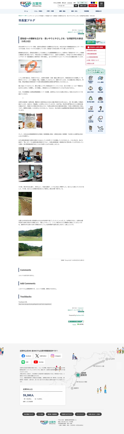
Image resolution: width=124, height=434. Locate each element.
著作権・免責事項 (52, 414)
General (80, 30)
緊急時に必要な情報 (95, 47)
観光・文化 (74, 11)
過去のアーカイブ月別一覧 (75, 32)
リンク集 (40, 414)
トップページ (30, 16)
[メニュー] (101, 4)
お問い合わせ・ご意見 (94, 414)
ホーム (26, 11)
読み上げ (64, 2)
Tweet (74, 324)
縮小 (79, 2)
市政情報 (86, 11)
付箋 (74, 2)
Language (69, 2)
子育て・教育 (50, 11)
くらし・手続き (38, 11)
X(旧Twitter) (40, 356)
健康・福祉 (62, 11)
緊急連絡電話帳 (92, 54)
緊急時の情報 (93, 5)
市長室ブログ (48, 16)
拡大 (86, 2)
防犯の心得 (91, 63)
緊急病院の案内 (92, 50)
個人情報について (28, 414)
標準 (82, 2)
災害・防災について (93, 60)
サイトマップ (80, 414)
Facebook (26, 356)
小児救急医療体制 (93, 57)
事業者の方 (99, 11)
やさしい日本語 (57, 2)
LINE (24, 362)
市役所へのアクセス (67, 414)
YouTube (38, 362)
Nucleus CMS (80, 315)
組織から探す (83, 5)
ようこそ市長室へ (39, 16)
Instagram (56, 356)
